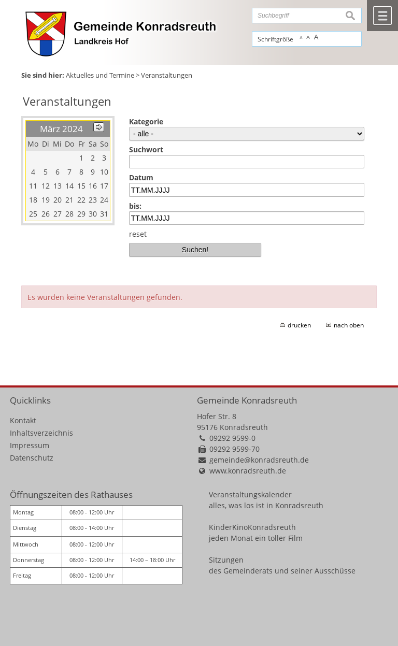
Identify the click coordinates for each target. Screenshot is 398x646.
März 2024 (61, 129)
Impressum (29, 445)
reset (138, 234)
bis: (135, 206)
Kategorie (146, 121)
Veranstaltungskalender (250, 494)
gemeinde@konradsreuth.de (259, 460)
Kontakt (23, 420)
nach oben (349, 325)
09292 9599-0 (232, 438)
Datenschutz (31, 458)
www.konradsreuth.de (247, 471)
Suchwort (146, 149)
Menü (382, 15)
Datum (141, 177)
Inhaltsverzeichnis (41, 433)
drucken (299, 325)
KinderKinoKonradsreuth (252, 527)
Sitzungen (226, 560)
